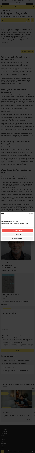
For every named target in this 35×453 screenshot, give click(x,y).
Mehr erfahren (20, 224)
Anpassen (18, 234)
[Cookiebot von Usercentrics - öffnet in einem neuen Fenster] (28, 213)
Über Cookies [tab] (29, 217)
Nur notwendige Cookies (17, 238)
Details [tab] (17, 217)
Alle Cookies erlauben (17, 230)
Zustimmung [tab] (6, 217)
